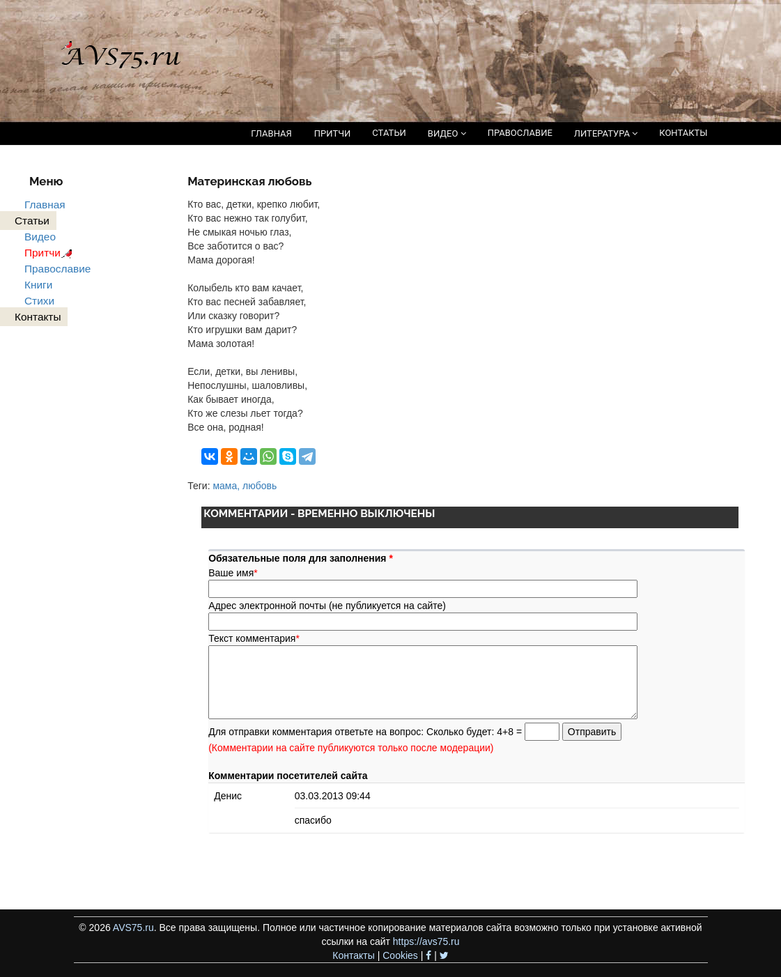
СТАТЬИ (388, 133)
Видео (40, 237)
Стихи (39, 301)
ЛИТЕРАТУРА (605, 133)
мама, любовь (244, 485)
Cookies (400, 955)
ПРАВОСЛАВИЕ (520, 133)
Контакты (353, 955)
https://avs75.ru (426, 941)
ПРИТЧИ (332, 133)
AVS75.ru (133, 927)
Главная (44, 204)
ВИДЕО (447, 133)
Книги (38, 285)
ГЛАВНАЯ (271, 133)
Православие (57, 269)
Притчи (50, 253)
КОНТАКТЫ (683, 133)
